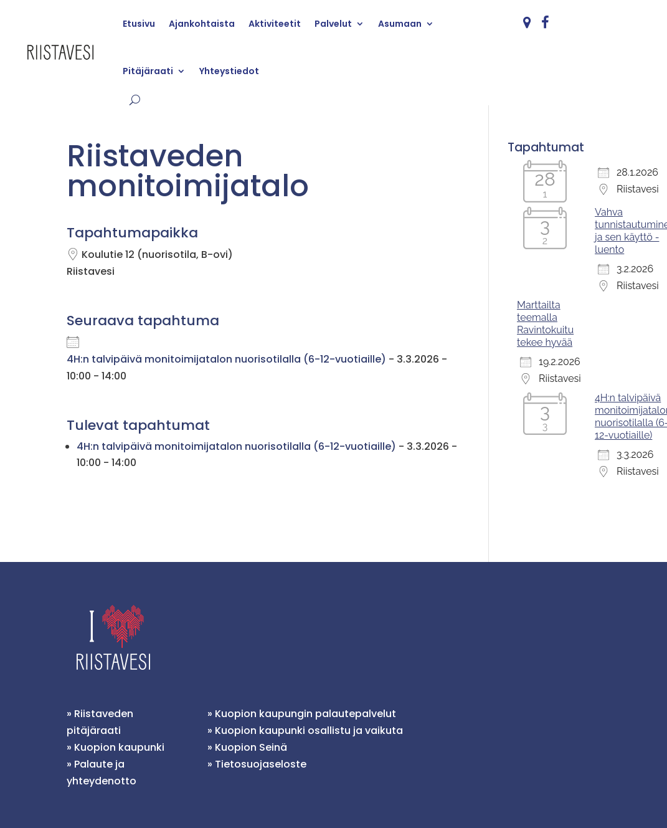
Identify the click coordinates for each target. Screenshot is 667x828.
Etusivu (139, 23)
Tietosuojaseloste (260, 764)
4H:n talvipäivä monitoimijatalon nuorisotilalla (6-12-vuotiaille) (226, 359)
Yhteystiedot (229, 71)
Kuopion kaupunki (119, 747)
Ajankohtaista (202, 23)
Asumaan (400, 23)
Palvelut (333, 23)
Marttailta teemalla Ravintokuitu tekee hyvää (545, 323)
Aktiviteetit (274, 23)
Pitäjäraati (148, 71)
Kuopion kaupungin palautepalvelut (305, 714)
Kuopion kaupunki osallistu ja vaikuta (309, 730)
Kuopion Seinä (251, 747)
